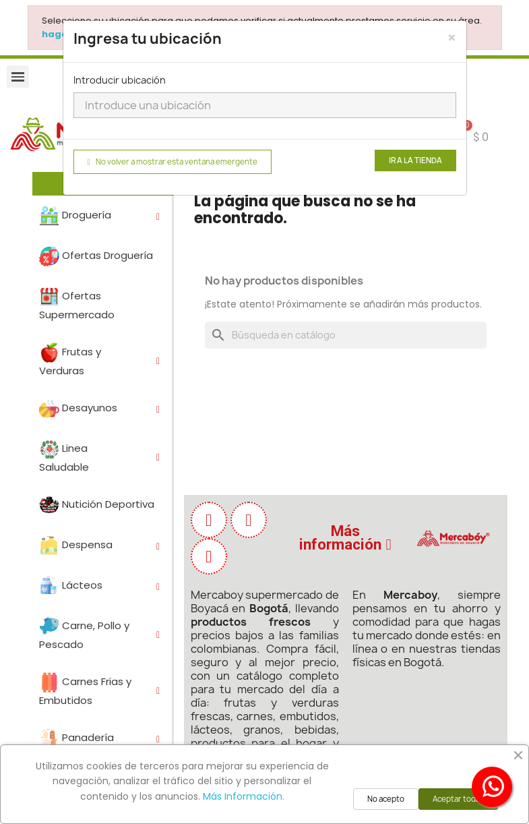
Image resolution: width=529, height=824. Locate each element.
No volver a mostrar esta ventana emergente (172, 161)
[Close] (451, 38)
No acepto (385, 799)
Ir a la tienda (415, 160)
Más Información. (243, 796)
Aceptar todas (458, 799)
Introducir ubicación (119, 79)
